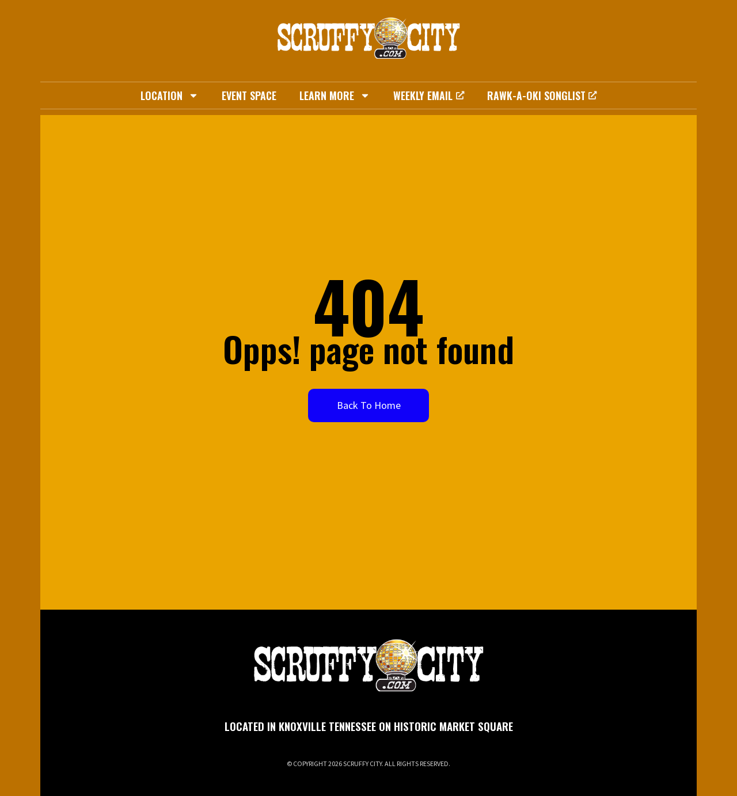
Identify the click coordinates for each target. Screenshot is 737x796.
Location (169, 95)
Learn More (334, 95)
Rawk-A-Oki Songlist (542, 95)
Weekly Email (428, 95)
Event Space (249, 95)
